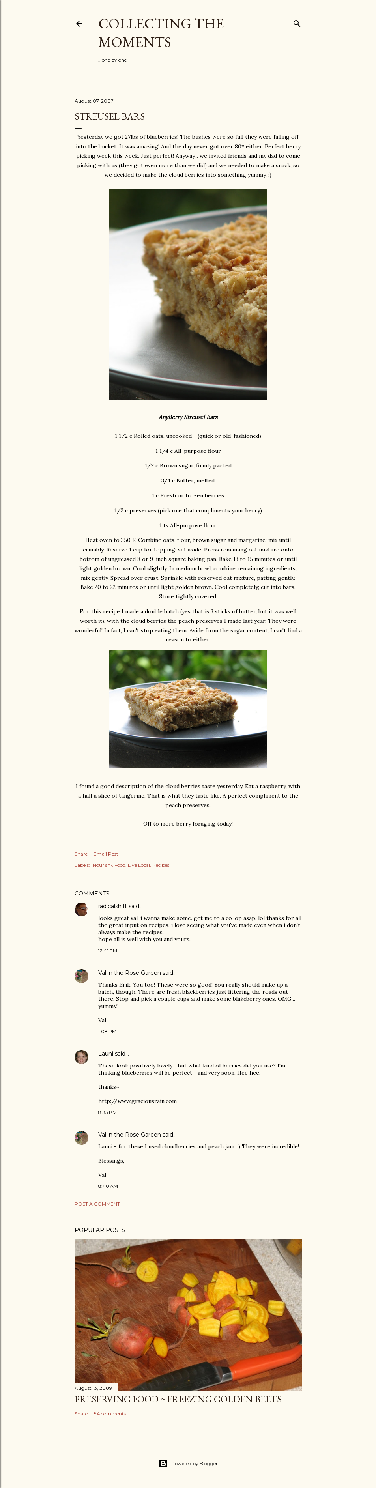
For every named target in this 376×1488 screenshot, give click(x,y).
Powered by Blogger (188, 1463)
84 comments (110, 1414)
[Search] (297, 22)
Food (119, 865)
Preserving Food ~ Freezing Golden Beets (178, 1399)
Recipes (160, 865)
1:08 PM (107, 1031)
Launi (105, 1053)
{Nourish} (101, 865)
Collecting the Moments (161, 32)
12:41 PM (107, 950)
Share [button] (81, 854)
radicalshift (112, 906)
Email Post (106, 854)
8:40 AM (108, 1186)
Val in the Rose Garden (129, 972)
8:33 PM (107, 1112)
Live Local (139, 865)
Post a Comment (97, 1204)
